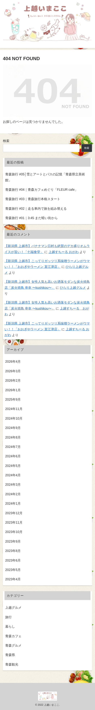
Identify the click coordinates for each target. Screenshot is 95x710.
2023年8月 (13, 551)
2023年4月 (13, 579)
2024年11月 (14, 409)
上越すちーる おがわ (63, 252)
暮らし (10, 626)
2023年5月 (13, 570)
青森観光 (11, 664)
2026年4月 (13, 361)
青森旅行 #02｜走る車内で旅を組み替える (36, 208)
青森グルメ (13, 645)
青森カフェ (13, 636)
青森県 (10, 655)
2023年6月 (13, 560)
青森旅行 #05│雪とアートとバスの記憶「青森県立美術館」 (45, 177)
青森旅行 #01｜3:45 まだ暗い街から (31, 218)
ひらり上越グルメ (73, 288)
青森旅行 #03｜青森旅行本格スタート (32, 199)
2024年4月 (13, 475)
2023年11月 (14, 522)
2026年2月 (13, 380)
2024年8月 (13, 437)
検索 (6, 141)
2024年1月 (13, 503)
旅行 (8, 617)
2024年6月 (13, 456)
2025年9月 (13, 399)
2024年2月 (13, 494)
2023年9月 (13, 541)
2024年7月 (13, 447)
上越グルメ (13, 607)
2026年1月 (13, 390)
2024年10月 (14, 418)
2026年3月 (13, 371)
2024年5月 (13, 466)
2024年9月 (13, 428)
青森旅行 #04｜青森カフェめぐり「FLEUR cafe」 (41, 189)
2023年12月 (14, 513)
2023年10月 (14, 532)
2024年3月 (13, 484)
